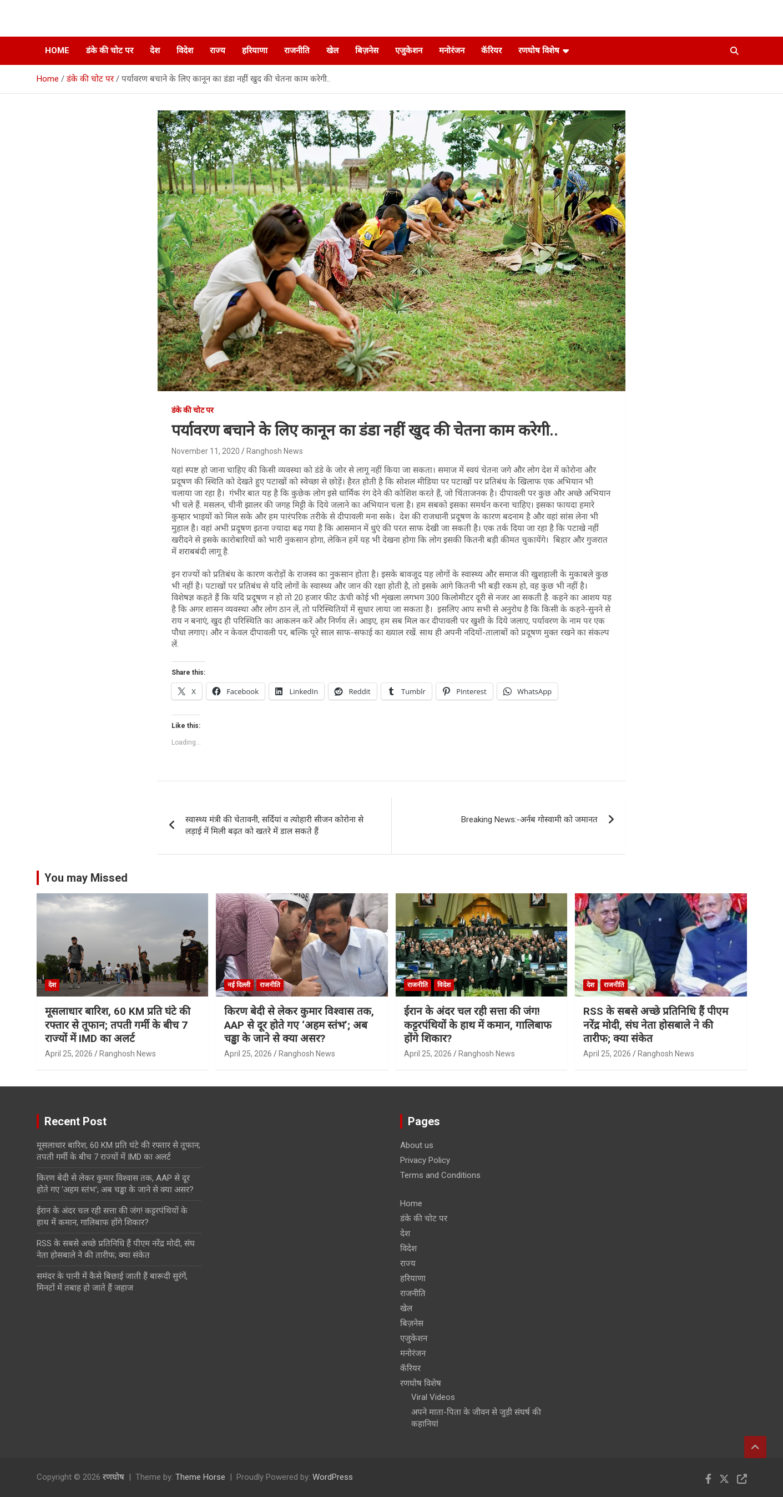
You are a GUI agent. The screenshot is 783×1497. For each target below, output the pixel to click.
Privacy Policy (425, 1160)
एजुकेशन (408, 50)
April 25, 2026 (69, 1053)
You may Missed (86, 877)
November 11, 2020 (205, 451)
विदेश (184, 50)
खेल (332, 50)
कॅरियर (491, 50)
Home (57, 50)
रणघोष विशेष (538, 50)
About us (416, 1145)
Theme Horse (200, 1477)
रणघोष (113, 1477)
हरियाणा (254, 50)
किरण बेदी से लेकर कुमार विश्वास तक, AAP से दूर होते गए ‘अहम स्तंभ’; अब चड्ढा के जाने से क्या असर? (299, 1025)
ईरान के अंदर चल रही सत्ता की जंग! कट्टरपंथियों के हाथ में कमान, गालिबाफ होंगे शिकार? (478, 1025)
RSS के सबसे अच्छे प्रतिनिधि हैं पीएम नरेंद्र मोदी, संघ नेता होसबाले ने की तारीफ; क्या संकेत (655, 1025)
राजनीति (297, 50)
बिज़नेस (366, 50)
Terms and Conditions (440, 1175)
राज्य (217, 50)
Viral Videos (433, 1397)
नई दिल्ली (239, 985)
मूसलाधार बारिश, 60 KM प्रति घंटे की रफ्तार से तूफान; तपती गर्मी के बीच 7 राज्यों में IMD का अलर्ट (117, 1025)
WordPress (332, 1477)
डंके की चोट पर (109, 50)
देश (155, 50)
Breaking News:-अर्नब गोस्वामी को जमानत (529, 820)
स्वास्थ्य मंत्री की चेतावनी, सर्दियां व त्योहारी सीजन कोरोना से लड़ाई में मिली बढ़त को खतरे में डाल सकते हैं (274, 825)
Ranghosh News (274, 451)
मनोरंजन (451, 50)
